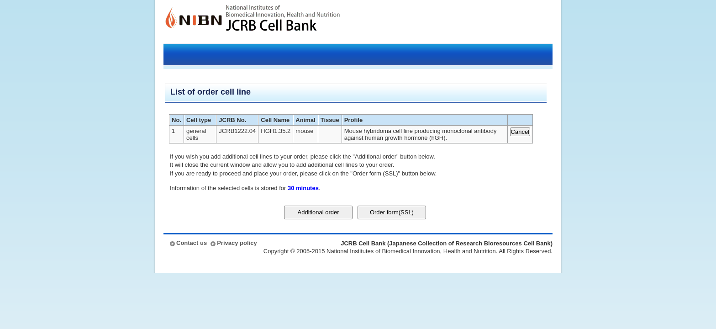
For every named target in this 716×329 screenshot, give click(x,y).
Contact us (191, 242)
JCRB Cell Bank (282, 21)
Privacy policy (237, 242)
